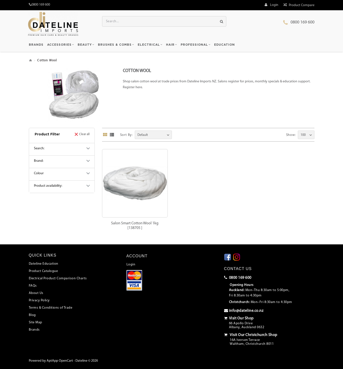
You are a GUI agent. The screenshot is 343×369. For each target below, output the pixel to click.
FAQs (33, 286)
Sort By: (126, 135)
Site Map (35, 322)
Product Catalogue (43, 271)
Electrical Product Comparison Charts (58, 278)
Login (130, 264)
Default (142, 135)
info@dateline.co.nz (244, 310)
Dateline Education (43, 264)
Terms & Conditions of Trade (51, 308)
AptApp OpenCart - (61, 361)
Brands (34, 330)
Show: (291, 135)
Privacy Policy (39, 300)
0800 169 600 (302, 22)
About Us (36, 293)
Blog (32, 315)
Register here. (133, 87)
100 (303, 135)
